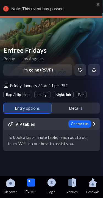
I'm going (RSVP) (38, 69)
